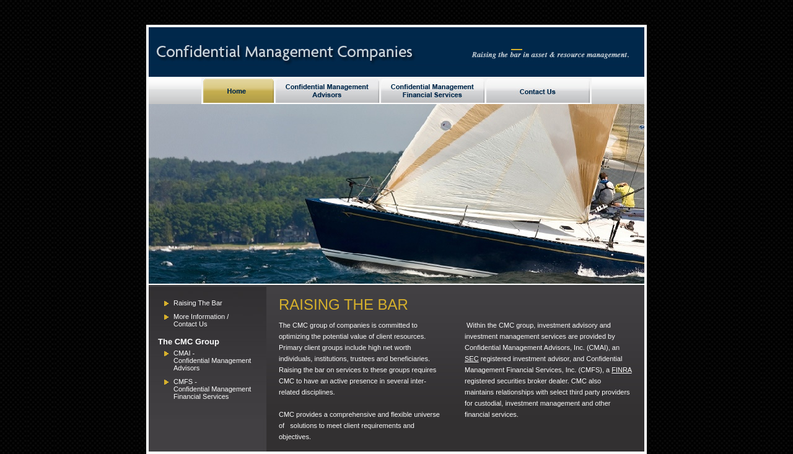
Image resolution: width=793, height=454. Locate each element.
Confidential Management (212, 389)
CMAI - (184, 353)
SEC (472, 358)
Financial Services (201, 396)
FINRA (621, 369)
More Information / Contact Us (201, 320)
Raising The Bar (197, 303)
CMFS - (185, 381)
